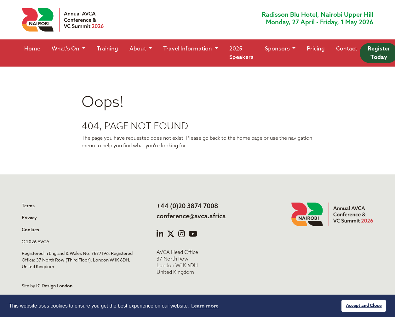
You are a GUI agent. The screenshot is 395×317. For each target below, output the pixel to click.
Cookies (30, 229)
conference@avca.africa (191, 216)
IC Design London (54, 286)
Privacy (29, 217)
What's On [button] (66, 48)
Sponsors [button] (278, 48)
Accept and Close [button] (364, 305)
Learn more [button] (205, 305)
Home (32, 48)
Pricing (316, 48)
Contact (346, 48)
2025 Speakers (241, 53)
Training (107, 48)
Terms (28, 205)
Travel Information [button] (188, 48)
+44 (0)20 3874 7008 (187, 206)
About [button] (138, 48)
